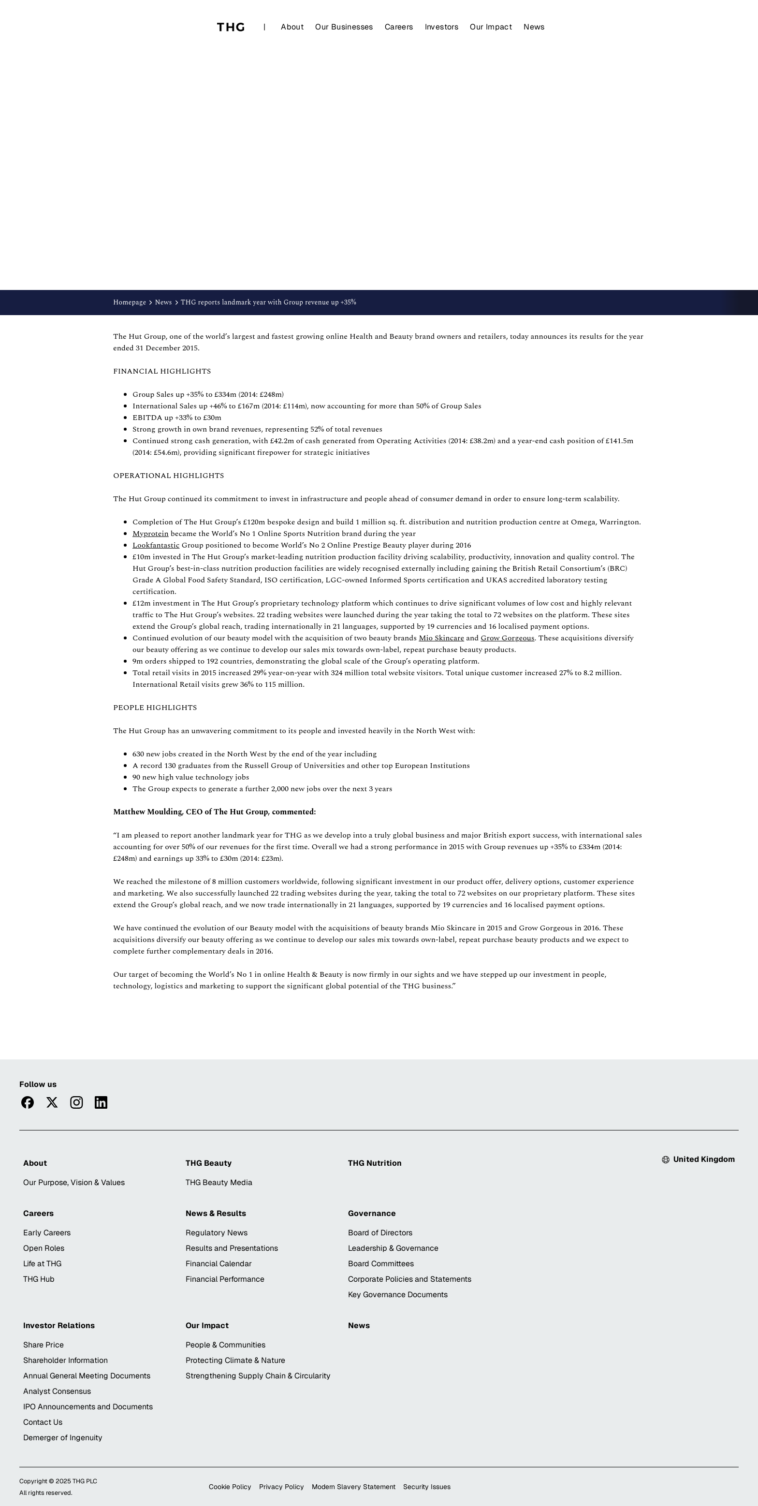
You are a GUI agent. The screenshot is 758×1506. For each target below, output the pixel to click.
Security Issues (427, 1486)
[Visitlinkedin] (101, 1102)
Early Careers (47, 1233)
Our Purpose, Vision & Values (74, 1182)
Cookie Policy (230, 1486)
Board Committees (381, 1264)
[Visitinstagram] (76, 1102)
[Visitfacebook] (27, 1102)
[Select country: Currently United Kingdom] (698, 1159)
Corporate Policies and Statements (409, 1279)
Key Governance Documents (398, 1294)
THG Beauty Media (219, 1182)
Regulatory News (217, 1233)
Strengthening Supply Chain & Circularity (258, 1376)
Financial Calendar (219, 1264)
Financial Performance (225, 1279)
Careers (399, 27)
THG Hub (39, 1279)
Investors (442, 27)
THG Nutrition (375, 1163)
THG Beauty (209, 1163)
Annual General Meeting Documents (86, 1376)
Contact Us (42, 1422)
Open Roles (43, 1248)
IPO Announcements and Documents (88, 1407)
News (534, 27)
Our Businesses (344, 27)
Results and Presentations (232, 1248)
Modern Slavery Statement (353, 1486)
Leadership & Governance (393, 1248)
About (292, 27)
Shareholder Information (65, 1360)
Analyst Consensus (57, 1391)
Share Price (43, 1345)
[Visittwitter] (52, 1102)
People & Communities (225, 1345)
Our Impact (491, 27)
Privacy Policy (281, 1486)
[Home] (231, 27)
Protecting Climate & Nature (235, 1360)
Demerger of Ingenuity (62, 1438)
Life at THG (42, 1264)
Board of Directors (380, 1233)
